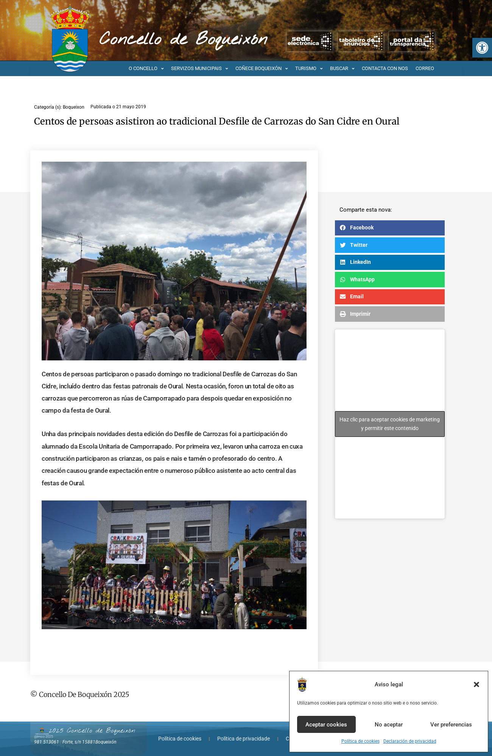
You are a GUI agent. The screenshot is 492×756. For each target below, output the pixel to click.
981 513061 (46, 742)
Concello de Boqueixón (183, 39)
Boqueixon (73, 107)
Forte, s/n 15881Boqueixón (89, 742)
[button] (482, 48)
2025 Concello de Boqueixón (92, 730)
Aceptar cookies (326, 724)
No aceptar (389, 724)
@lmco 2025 (43, 737)
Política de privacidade (243, 739)
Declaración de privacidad (409, 741)
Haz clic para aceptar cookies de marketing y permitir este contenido (389, 423)
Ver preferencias (451, 724)
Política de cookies (360, 741)
